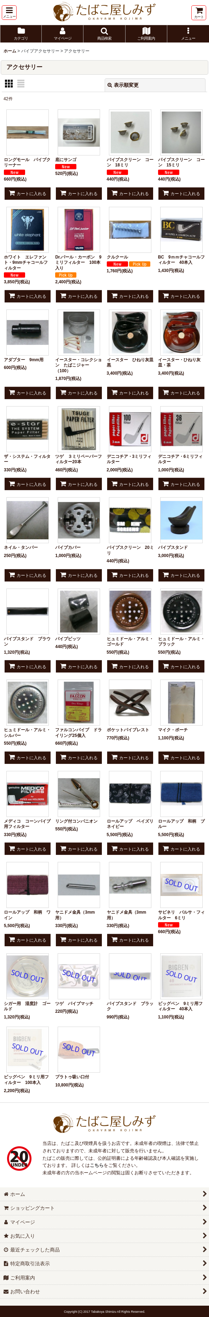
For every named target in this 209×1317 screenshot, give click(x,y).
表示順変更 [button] (123, 85)
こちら (97, 1165)
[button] (9, 12)
